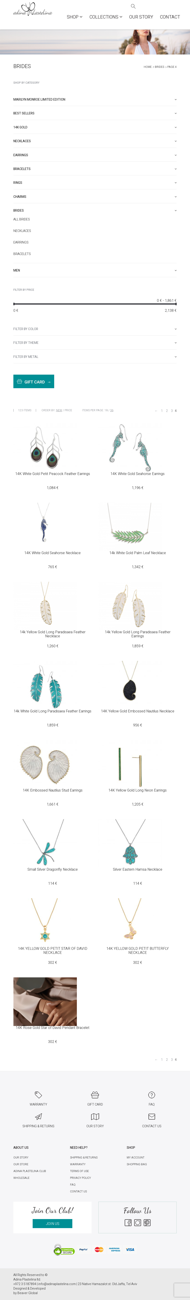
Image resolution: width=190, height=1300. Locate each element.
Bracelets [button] (95, 169)
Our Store (20, 1164)
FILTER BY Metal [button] (95, 357)
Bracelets (22, 254)
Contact (170, 17)
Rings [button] (95, 182)
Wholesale (21, 1178)
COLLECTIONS (105, 17)
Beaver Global (27, 1293)
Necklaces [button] (95, 141)
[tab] (95, 99)
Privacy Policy (80, 1178)
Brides (159, 67)
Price (68, 410)
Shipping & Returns (83, 1158)
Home (148, 67)
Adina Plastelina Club (29, 1171)
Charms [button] (95, 196)
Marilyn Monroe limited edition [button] (95, 99)
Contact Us (78, 1191)
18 (106, 410)
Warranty (77, 1164)
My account (135, 1158)
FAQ (73, 1185)
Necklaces (22, 231)
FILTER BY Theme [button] (95, 342)
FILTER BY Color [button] (95, 329)
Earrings (21, 242)
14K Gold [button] (95, 127)
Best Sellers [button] (95, 113)
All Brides (21, 219)
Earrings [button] (95, 155)
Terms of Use (79, 1171)
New (59, 410)
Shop (75, 17)
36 (111, 410)
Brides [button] (95, 210)
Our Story (141, 17)
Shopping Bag (137, 1164)
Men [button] (95, 270)
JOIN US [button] (52, 1224)
